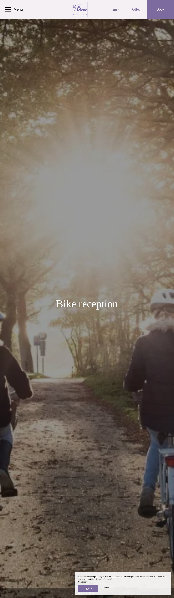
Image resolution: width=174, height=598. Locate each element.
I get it (88, 588)
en (116, 9)
